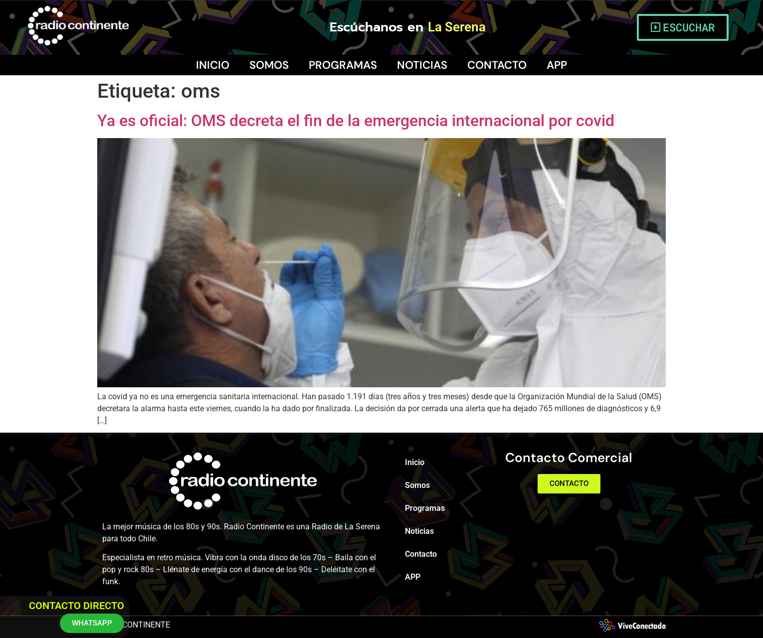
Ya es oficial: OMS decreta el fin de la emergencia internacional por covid (355, 120)
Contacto (497, 65)
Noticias (422, 65)
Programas (343, 65)
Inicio (212, 65)
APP (557, 65)
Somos (269, 65)
